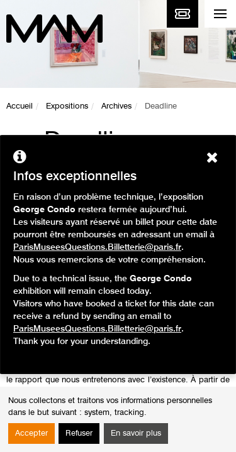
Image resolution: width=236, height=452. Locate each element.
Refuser (79, 433)
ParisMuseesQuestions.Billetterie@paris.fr (97, 247)
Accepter (31, 433)
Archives (116, 106)
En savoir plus (136, 433)
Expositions (67, 106)
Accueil (19, 106)
